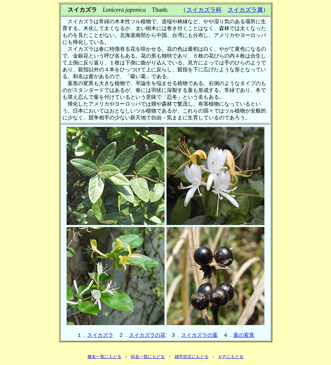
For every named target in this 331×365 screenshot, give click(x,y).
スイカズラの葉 (199, 335)
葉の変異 (243, 335)
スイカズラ (100, 335)
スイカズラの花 (147, 335)
